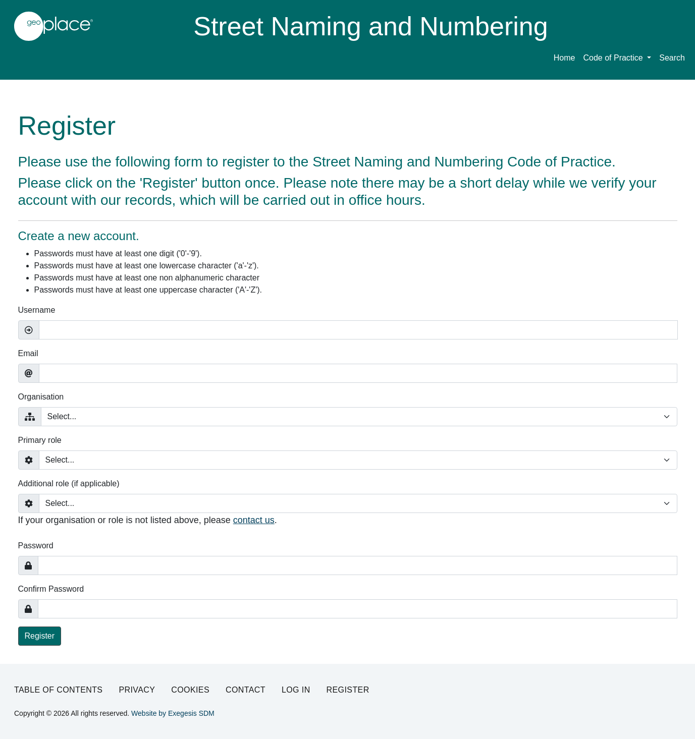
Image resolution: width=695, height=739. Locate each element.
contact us (254, 520)
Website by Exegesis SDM (173, 713)
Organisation (41, 396)
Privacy (137, 690)
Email (28, 353)
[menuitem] (617, 60)
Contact (245, 690)
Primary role (40, 440)
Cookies (190, 690)
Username (37, 310)
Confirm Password (51, 589)
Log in (296, 690)
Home (564, 57)
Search (672, 57)
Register (40, 636)
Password (36, 545)
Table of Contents (58, 690)
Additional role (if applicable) (69, 483)
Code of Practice (614, 57)
